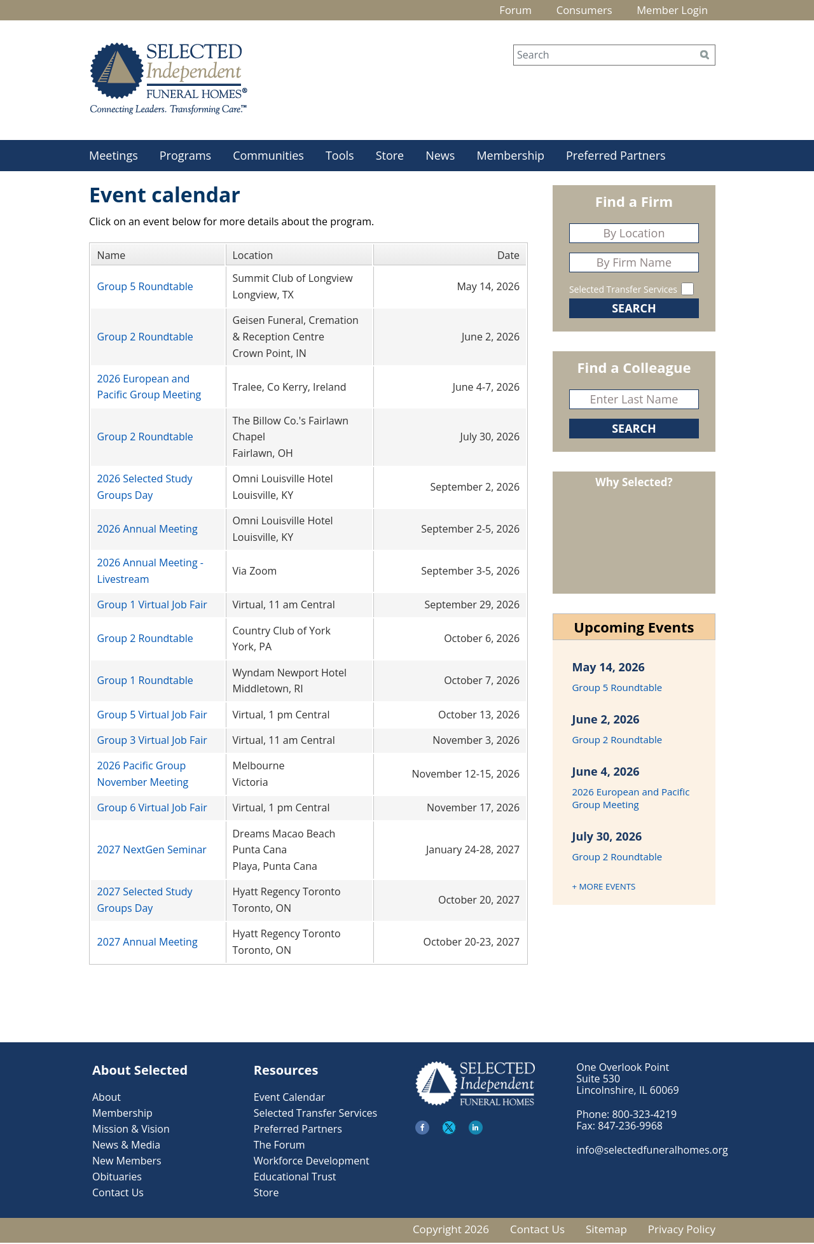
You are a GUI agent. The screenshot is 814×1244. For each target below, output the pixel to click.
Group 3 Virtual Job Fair (152, 741)
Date (508, 256)
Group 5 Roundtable (145, 288)
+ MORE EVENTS (603, 887)
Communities (268, 156)
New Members (127, 1162)
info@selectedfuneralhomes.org (652, 1151)
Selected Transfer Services (623, 290)
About (106, 1098)
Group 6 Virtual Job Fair (152, 809)
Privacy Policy (681, 1230)
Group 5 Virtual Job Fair (152, 716)
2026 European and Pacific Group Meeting (630, 799)
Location (253, 256)
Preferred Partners (616, 156)
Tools (340, 156)
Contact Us (118, 1194)
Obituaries (117, 1178)
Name (111, 256)
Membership (510, 156)
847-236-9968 (630, 1127)
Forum (493, 10)
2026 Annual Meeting (147, 531)
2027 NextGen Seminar (152, 851)
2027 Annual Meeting (147, 943)
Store (390, 156)
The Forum (279, 1146)
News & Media (126, 1146)
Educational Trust (295, 1178)
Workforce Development (311, 1162)
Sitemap (606, 1230)
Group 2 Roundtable (145, 338)
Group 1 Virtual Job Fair (152, 606)
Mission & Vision (131, 1130)
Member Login (667, 10)
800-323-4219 (644, 1115)
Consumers (569, 10)
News (440, 156)
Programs (185, 156)
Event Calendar (290, 1098)
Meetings (113, 156)
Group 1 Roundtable (145, 682)
